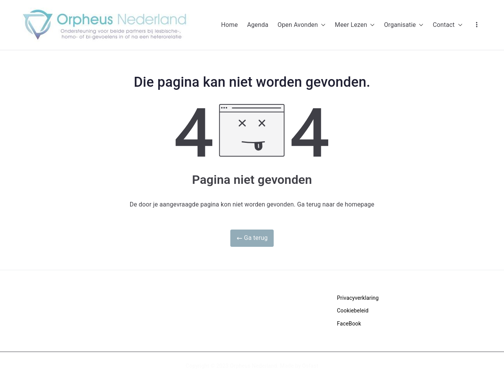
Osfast (310, 366)
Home (229, 24)
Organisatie (403, 25)
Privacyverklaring (358, 298)
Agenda (257, 24)
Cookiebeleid (352, 310)
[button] (322, 25)
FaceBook (349, 324)
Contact (447, 25)
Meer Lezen (355, 25)
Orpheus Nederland (253, 366)
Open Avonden (302, 25)
